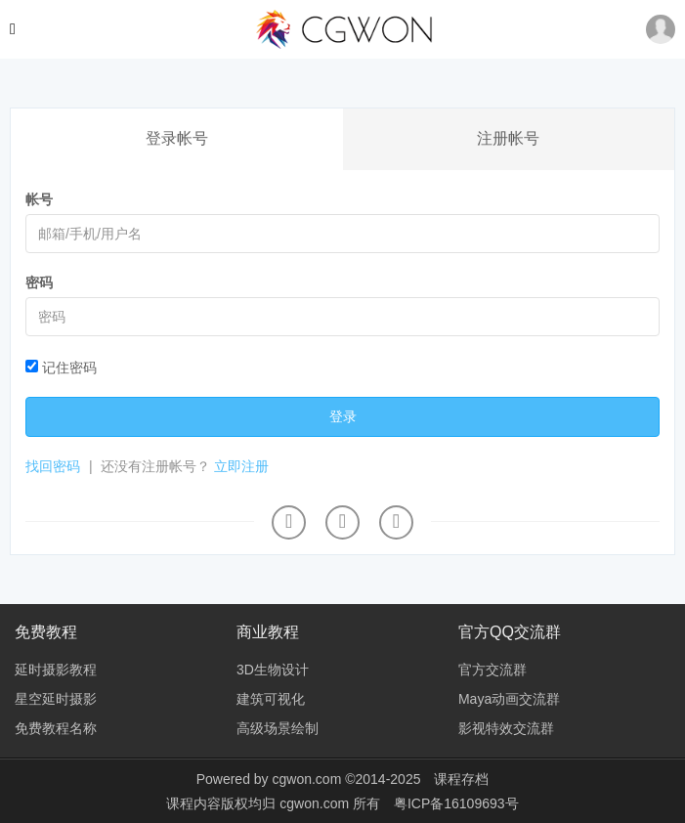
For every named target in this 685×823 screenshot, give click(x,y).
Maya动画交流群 (509, 699)
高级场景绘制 (277, 728)
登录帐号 (177, 138)
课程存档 (461, 779)
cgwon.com (306, 779)
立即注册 (241, 466)
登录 (343, 416)
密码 (39, 282)
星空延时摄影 (56, 699)
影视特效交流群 (506, 728)
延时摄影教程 (56, 669)
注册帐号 (508, 138)
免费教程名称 (56, 728)
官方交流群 (492, 669)
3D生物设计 (272, 669)
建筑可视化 (270, 699)
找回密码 (52, 466)
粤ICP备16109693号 (456, 803)
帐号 (39, 199)
